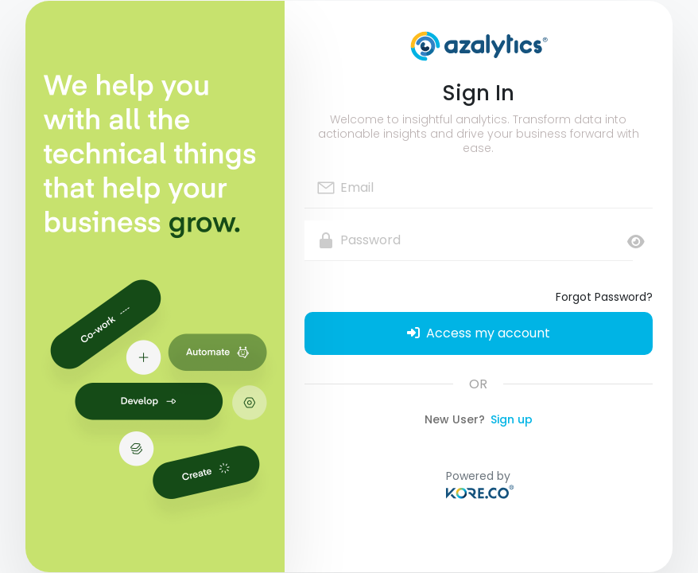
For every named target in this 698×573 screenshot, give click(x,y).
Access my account (478, 333)
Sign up (512, 419)
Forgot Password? (604, 297)
